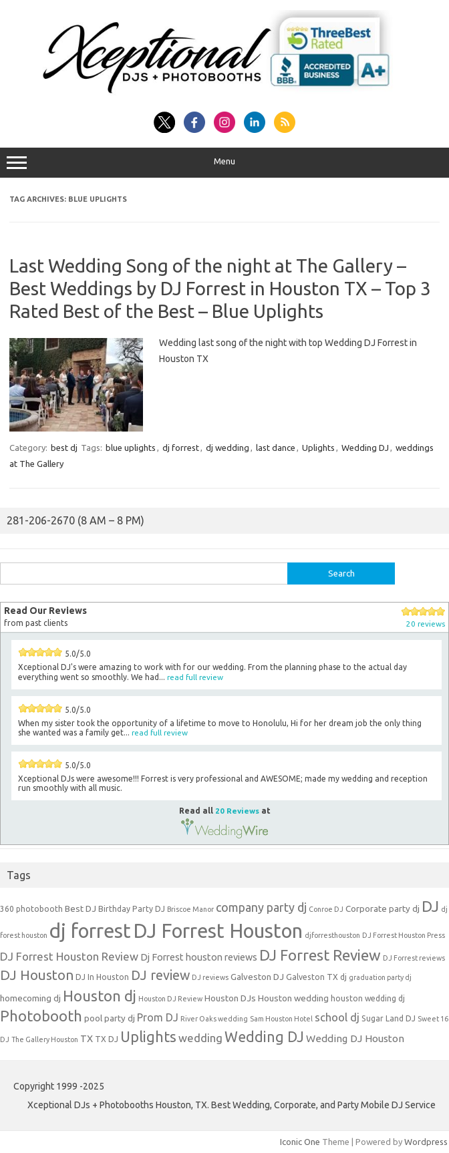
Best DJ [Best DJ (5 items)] (80, 908)
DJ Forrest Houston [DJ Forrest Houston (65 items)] (218, 931)
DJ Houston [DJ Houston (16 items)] (36, 975)
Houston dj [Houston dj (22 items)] (99, 995)
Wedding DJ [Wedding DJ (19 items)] (264, 1037)
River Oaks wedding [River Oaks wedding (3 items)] (214, 1019)
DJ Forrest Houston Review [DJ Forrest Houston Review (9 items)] (69, 956)
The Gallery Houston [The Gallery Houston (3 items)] (44, 1039)
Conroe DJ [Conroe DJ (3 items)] (326, 909)
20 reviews (425, 623)
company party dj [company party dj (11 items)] (261, 907)
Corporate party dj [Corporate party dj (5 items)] (382, 908)
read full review (195, 677)
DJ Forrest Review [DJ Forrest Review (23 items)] (320, 955)
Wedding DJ (365, 447)
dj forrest (180, 447)
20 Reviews (237, 810)
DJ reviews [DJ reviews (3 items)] (210, 977)
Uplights (318, 447)
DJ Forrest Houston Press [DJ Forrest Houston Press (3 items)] (403, 935)
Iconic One (300, 1141)
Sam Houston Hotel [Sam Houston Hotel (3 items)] (281, 1019)
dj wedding (227, 447)
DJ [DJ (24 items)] (430, 906)
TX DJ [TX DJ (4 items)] (106, 1039)
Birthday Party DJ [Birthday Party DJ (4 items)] (131, 908)
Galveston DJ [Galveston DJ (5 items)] (257, 976)
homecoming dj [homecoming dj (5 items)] (30, 998)
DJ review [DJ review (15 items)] (160, 975)
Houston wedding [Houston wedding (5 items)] (293, 998)
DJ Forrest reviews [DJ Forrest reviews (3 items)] (414, 958)
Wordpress (426, 1141)
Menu (224, 163)
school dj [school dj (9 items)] (337, 1017)
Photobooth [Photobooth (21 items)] (41, 1016)
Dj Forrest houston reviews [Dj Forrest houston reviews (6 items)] (198, 957)
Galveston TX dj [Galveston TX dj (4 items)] (316, 977)
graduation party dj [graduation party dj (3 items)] (380, 977)
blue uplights (131, 447)
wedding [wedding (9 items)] (200, 1037)
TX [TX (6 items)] (86, 1038)
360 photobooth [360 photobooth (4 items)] (31, 908)
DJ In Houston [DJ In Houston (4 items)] (102, 977)
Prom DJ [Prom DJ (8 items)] (157, 1017)
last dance (275, 447)
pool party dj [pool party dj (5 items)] (109, 1018)
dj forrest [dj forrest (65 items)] (90, 931)
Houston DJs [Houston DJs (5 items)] (230, 998)
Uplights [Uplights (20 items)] (148, 1037)
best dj (64, 447)
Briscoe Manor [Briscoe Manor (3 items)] (190, 909)
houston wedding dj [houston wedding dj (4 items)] (368, 998)
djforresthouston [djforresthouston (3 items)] (332, 935)
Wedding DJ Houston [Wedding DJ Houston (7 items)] (355, 1038)
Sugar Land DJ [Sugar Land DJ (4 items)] (388, 1018)
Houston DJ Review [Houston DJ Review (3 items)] (170, 999)
